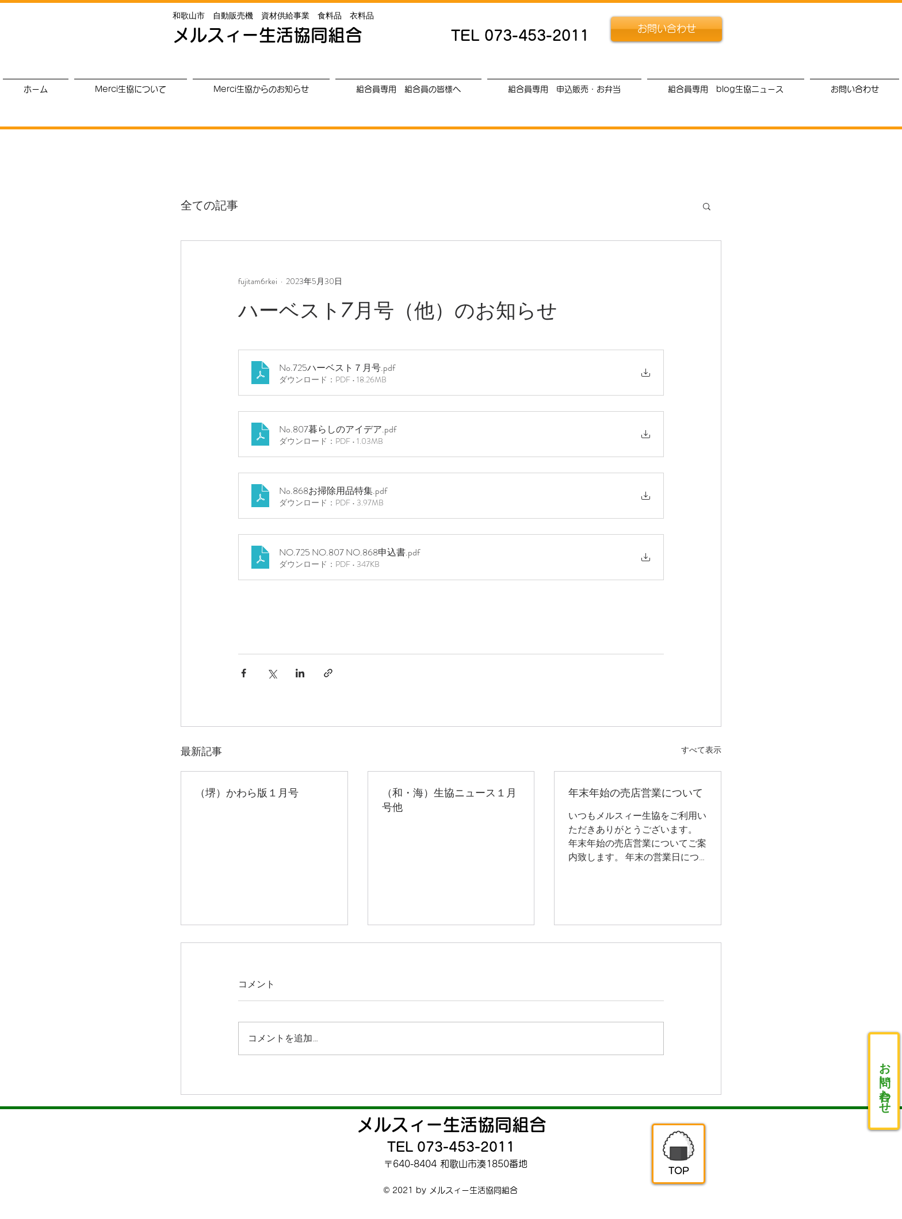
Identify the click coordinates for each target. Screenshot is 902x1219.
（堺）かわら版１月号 (247, 792)
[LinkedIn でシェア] (300, 673)
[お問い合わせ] (666, 29)
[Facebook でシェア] (243, 673)
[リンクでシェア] (328, 673)
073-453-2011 (536, 35)
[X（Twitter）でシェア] (271, 673)
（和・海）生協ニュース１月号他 (449, 799)
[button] (706, 205)
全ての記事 (209, 206)
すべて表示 (701, 750)
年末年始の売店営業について (635, 792)
